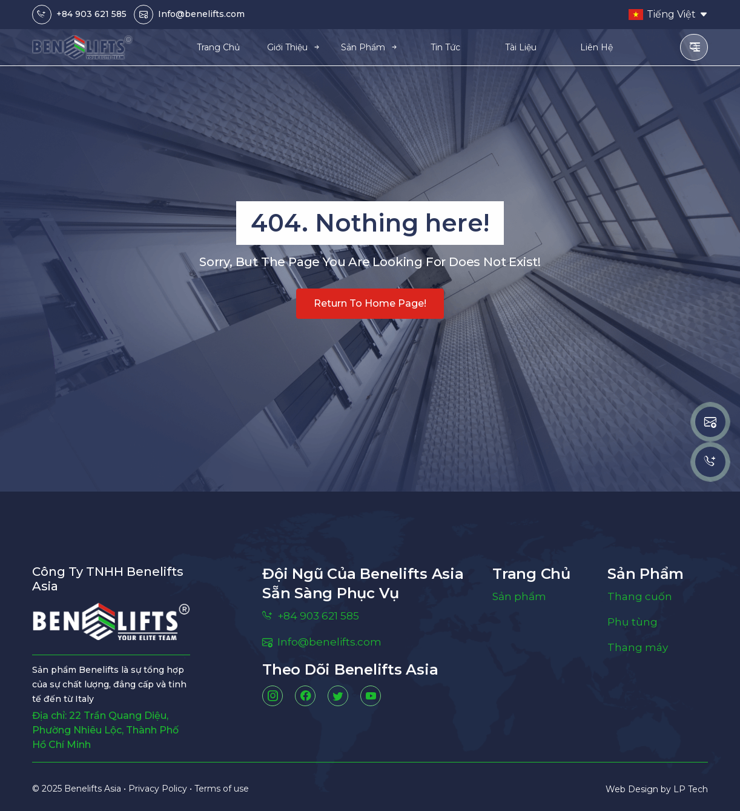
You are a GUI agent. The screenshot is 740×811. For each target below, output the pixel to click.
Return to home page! (370, 303)
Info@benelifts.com (201, 13)
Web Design (633, 789)
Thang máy (638, 650)
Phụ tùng (633, 623)
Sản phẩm (520, 597)
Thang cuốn (640, 597)
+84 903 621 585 (91, 13)
